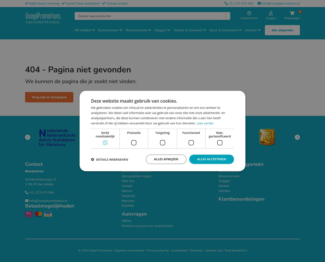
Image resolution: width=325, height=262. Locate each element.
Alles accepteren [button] (211, 159)
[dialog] (162, 131)
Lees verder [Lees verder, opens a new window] (205, 123)
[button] (109, 159)
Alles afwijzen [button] (166, 159)
